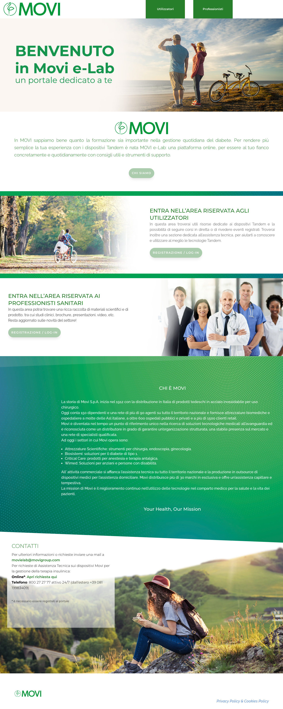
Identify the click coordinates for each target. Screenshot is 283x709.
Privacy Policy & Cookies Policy (243, 701)
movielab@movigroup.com (36, 550)
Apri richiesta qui (42, 567)
